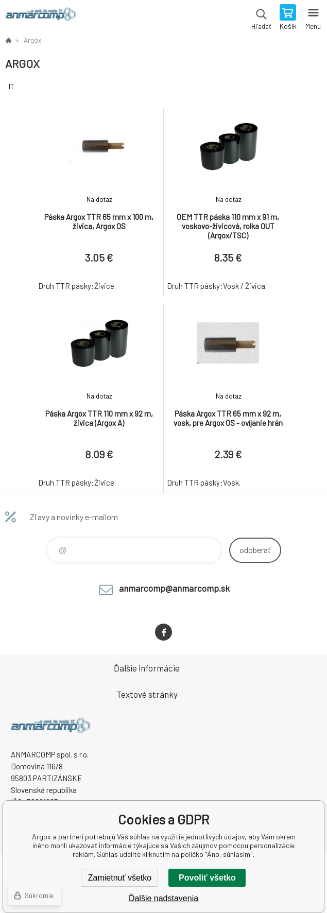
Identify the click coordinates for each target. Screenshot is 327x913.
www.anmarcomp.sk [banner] (40, 18)
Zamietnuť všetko (119, 877)
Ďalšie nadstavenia (163, 898)
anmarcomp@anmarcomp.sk (174, 588)
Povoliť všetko (207, 877)
